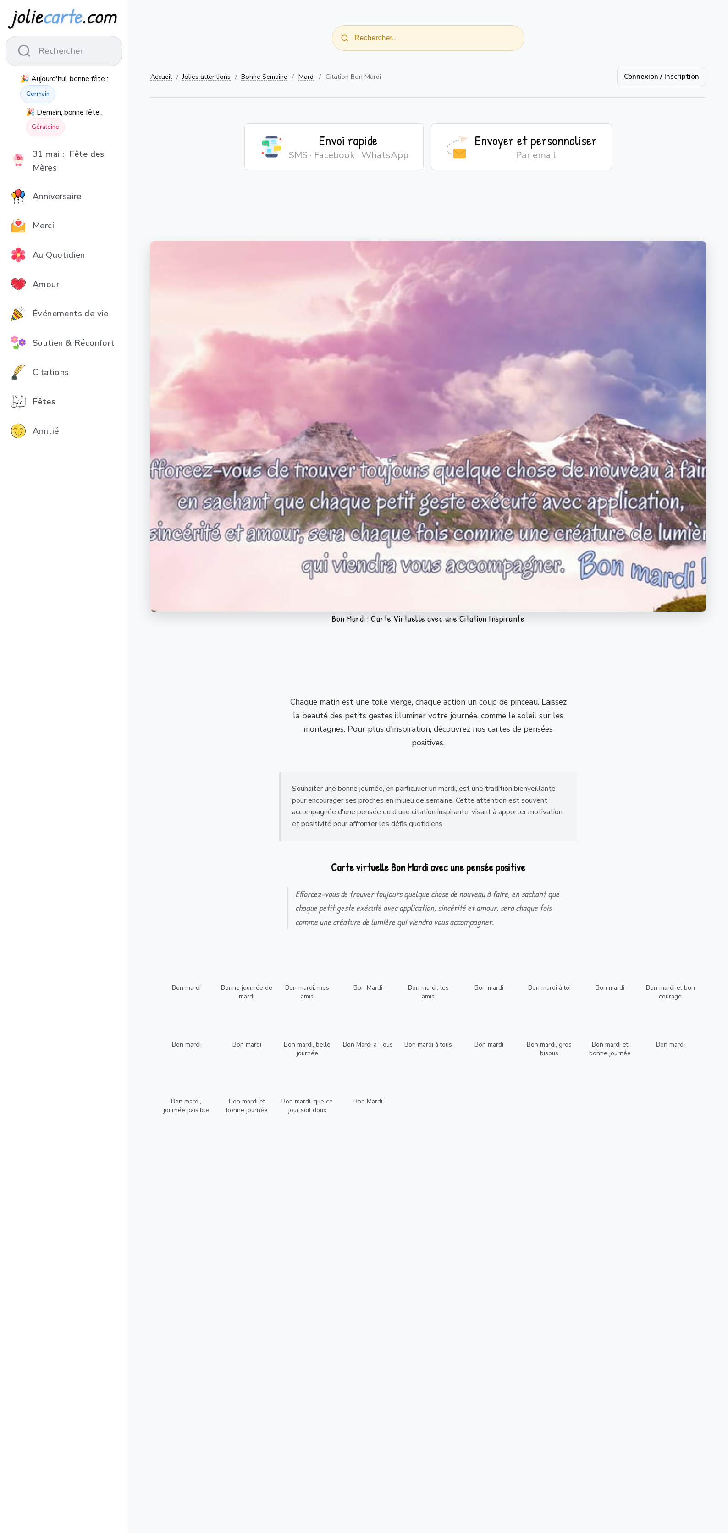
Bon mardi (186, 987)
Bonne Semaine (264, 76)
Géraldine (45, 127)
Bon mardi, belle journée (307, 1049)
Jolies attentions (206, 76)
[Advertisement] (428, 211)
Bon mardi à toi (549, 987)
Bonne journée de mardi (246, 992)
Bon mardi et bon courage (670, 992)
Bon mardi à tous (428, 1044)
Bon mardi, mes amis (307, 992)
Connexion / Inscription (661, 76)
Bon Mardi (367, 987)
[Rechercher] (344, 38)
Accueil (161, 76)
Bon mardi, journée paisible (186, 1105)
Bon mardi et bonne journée (610, 1049)
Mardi (306, 76)
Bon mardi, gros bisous (549, 1049)
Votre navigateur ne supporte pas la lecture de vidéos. (428, 426)
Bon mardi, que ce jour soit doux (307, 1105)
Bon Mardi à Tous (368, 1044)
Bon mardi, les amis (428, 992)
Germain (38, 94)
